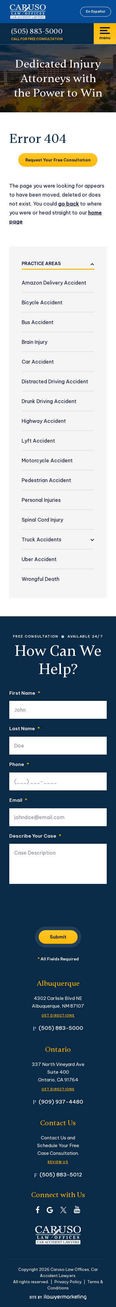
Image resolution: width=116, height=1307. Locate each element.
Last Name (24, 728)
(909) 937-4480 (61, 1101)
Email (18, 800)
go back (68, 204)
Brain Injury (34, 342)
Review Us (58, 1162)
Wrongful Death (40, 579)
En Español (95, 11)
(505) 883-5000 (36, 31)
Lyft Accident (38, 441)
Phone (19, 764)
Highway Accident (44, 421)
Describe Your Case (35, 836)
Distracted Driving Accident (55, 381)
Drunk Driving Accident (49, 401)
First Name (24, 693)
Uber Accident (39, 559)
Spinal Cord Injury (42, 520)
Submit (58, 937)
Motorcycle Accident (47, 460)
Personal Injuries (41, 500)
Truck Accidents (41, 539)
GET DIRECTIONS (58, 1015)
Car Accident (38, 362)
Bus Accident (38, 322)
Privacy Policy (68, 1281)
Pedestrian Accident (46, 480)
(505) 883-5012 (61, 1174)
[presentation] (56, 903)
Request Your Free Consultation (58, 159)
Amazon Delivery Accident (54, 283)
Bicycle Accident (42, 302)
